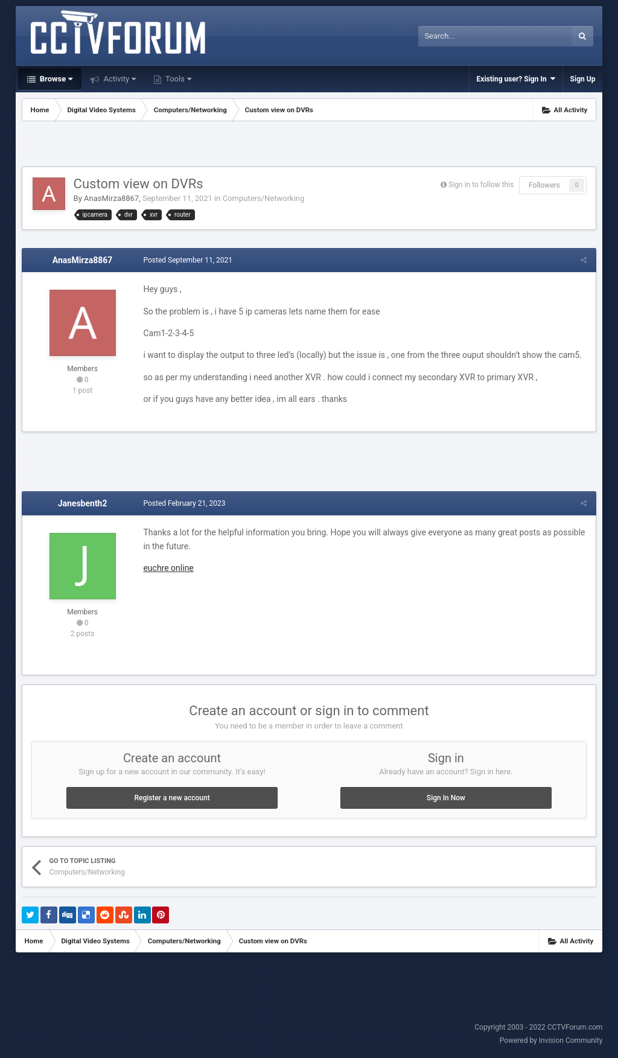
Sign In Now (446, 798)
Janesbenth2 (82, 503)
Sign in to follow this (481, 184)
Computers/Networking (264, 198)
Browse (55, 78)
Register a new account (171, 798)
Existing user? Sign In (516, 78)
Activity (118, 78)
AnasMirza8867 (111, 198)
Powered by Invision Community (551, 1040)
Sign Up (583, 79)
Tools (177, 78)
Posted (187, 260)
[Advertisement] (309, 145)
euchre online (168, 568)
